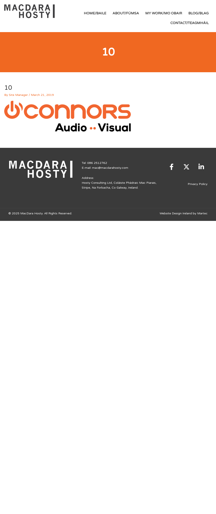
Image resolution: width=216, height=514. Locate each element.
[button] (171, 166)
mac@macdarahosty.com (110, 168)
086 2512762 (97, 163)
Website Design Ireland (176, 213)
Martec (202, 213)
